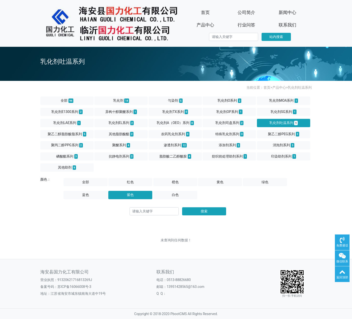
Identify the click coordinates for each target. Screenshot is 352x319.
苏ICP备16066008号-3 (74, 287)
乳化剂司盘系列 (229, 123)
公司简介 (246, 12)
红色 (130, 182)
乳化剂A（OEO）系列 (175, 123)
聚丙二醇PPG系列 (67, 145)
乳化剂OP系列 (229, 112)
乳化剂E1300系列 (66, 112)
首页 (205, 12)
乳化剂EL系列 (121, 123)
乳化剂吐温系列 (300, 87)
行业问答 (246, 24)
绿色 (265, 182)
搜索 (204, 211)
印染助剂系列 (283, 156)
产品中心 (205, 24)
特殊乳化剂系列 (229, 134)
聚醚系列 (121, 145)
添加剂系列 (229, 145)
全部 (67, 100)
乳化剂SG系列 (284, 112)
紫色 (130, 195)
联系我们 (287, 24)
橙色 (175, 182)
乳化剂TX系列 (175, 112)
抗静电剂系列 (121, 156)
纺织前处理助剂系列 (229, 156)
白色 (175, 195)
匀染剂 (175, 100)
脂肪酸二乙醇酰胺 (175, 156)
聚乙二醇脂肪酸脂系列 (67, 134)
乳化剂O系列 (230, 100)
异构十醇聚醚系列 (121, 112)
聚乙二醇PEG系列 (283, 134)
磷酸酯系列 (67, 156)
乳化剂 (121, 100)
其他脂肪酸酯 (121, 134)
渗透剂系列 (175, 145)
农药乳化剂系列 (175, 134)
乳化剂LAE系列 (67, 123)
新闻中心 (287, 12)
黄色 (220, 182)
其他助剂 (67, 167)
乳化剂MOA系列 (283, 100)
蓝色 (85, 195)
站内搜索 (276, 37)
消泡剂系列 (283, 145)
